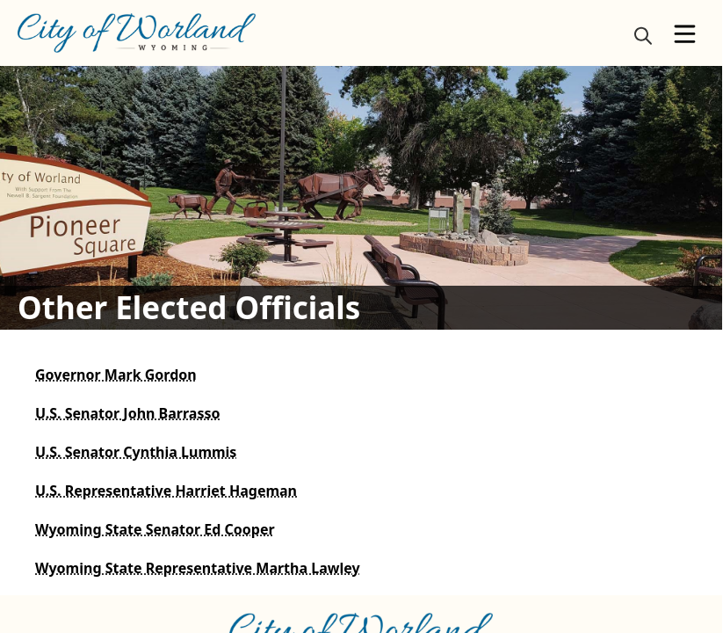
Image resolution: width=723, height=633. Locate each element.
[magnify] (643, 35)
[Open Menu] (685, 34)
